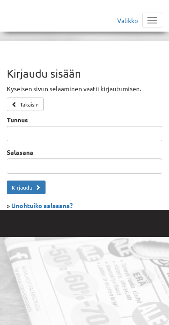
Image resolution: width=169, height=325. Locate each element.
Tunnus (17, 120)
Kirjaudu (26, 187)
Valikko (127, 20)
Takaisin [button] (25, 104)
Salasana (20, 152)
